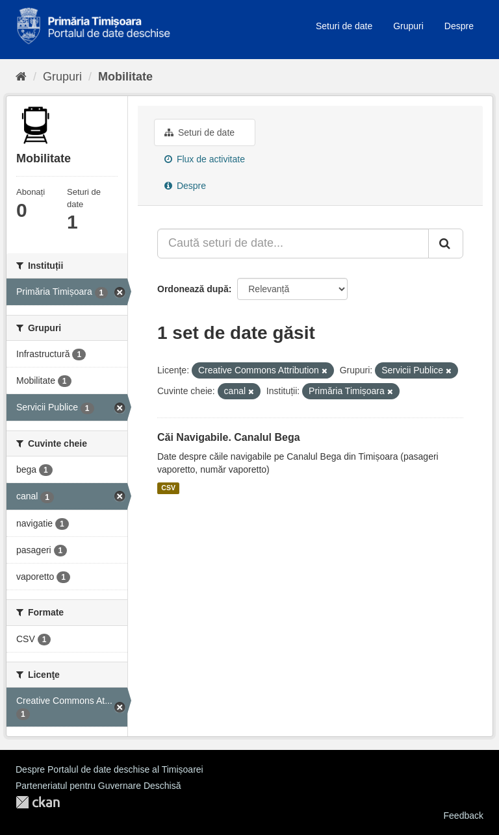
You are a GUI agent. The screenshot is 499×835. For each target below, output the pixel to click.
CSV (168, 488)
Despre (459, 26)
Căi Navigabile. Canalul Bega (228, 437)
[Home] (21, 76)
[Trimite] (445, 243)
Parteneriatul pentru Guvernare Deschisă (98, 785)
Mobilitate (125, 76)
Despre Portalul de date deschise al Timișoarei (109, 769)
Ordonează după (193, 289)
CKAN (38, 802)
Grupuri (408, 26)
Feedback (463, 815)
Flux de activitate (204, 159)
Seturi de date (344, 26)
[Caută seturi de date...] (293, 243)
